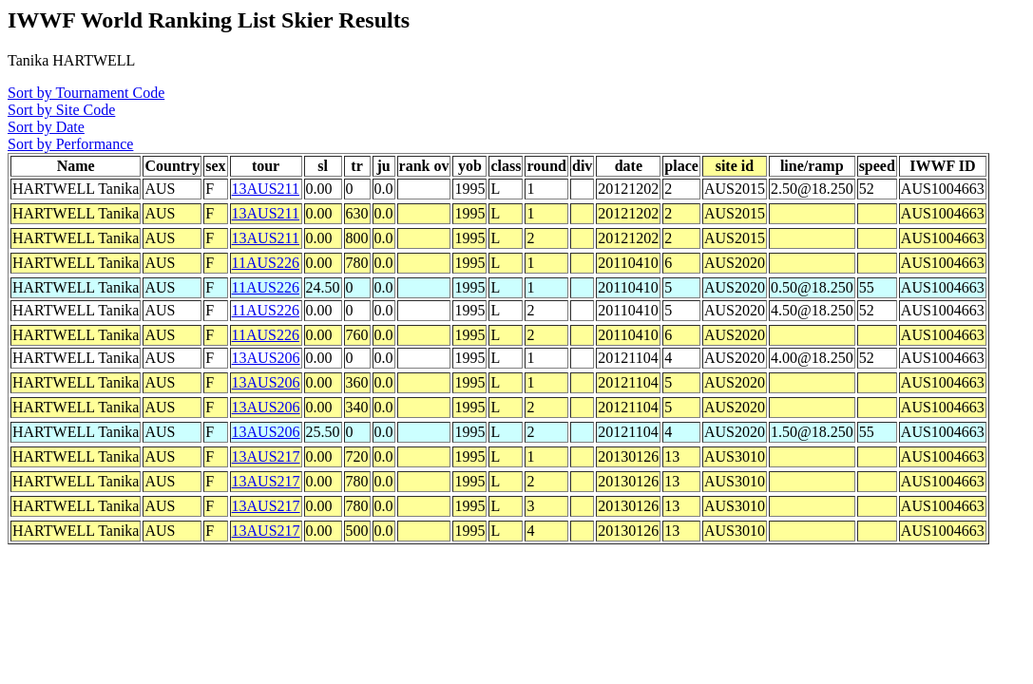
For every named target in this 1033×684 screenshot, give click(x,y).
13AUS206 (266, 358)
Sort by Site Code (61, 110)
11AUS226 (265, 263)
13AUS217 (266, 456)
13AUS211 (265, 188)
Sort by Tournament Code (86, 93)
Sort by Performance (70, 144)
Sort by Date (46, 127)
